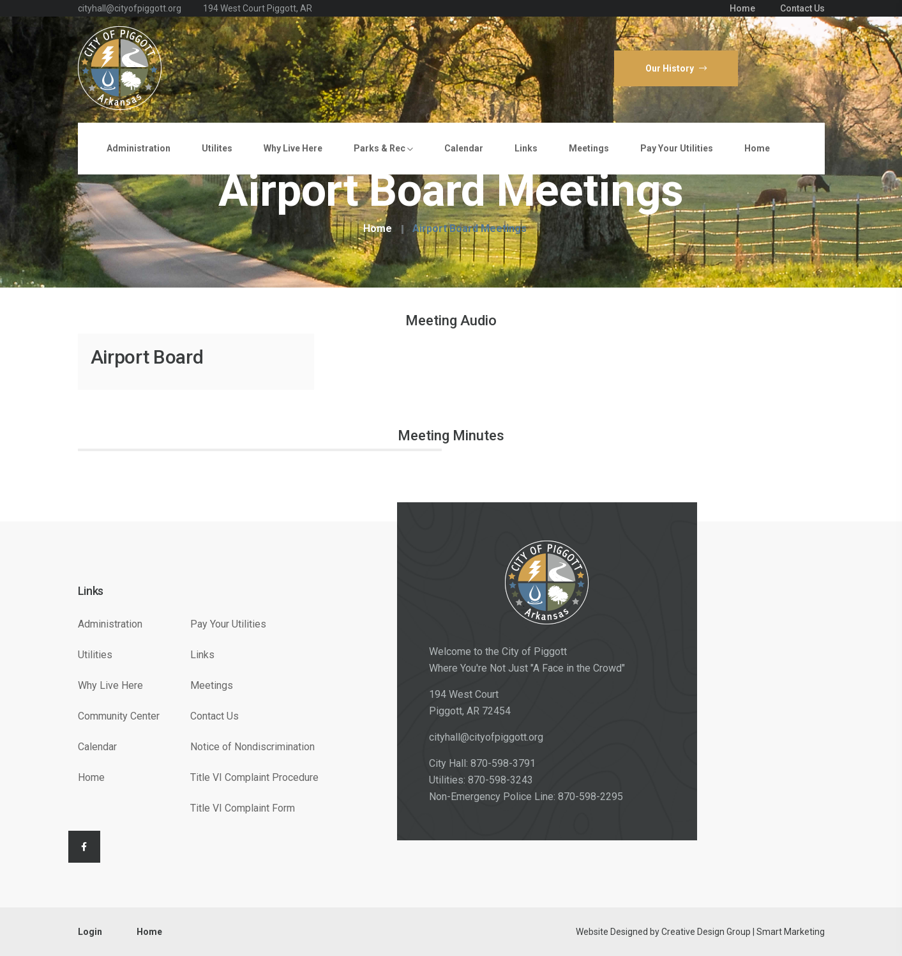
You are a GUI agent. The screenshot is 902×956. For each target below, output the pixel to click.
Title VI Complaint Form (242, 808)
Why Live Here (293, 148)
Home (742, 8)
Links (526, 148)
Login (90, 932)
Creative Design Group (706, 932)
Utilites (217, 148)
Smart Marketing (790, 932)
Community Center (119, 716)
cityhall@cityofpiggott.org (486, 737)
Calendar (463, 148)
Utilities (95, 655)
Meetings (589, 148)
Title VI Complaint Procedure (254, 777)
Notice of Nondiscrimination (252, 747)
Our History (676, 68)
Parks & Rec (383, 148)
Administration (138, 148)
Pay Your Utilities (676, 148)
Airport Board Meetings (469, 229)
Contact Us (802, 8)
